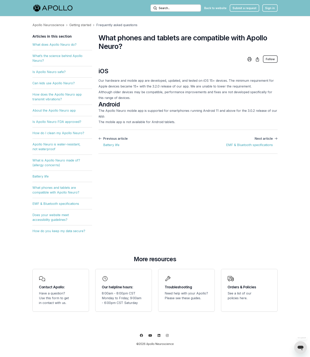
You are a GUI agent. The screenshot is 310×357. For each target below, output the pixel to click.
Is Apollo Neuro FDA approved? (56, 122)
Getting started (80, 25)
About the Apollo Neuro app (54, 110)
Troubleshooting (178, 287)
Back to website (215, 8)
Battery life (40, 176)
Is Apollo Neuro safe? (49, 72)
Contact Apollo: (52, 287)
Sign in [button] (270, 8)
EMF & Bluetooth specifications (55, 204)
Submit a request (244, 8)
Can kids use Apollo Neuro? (53, 83)
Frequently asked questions (116, 25)
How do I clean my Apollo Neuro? (58, 133)
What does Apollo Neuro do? (54, 45)
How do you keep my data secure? (58, 231)
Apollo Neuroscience (48, 25)
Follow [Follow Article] (270, 59)
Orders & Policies (242, 287)
